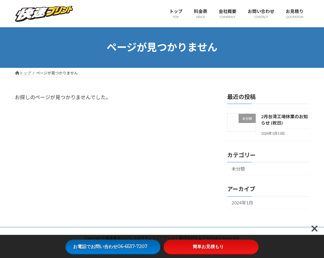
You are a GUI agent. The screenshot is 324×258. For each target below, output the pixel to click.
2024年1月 (242, 202)
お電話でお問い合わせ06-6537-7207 (113, 246)
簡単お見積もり (211, 246)
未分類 (238, 168)
